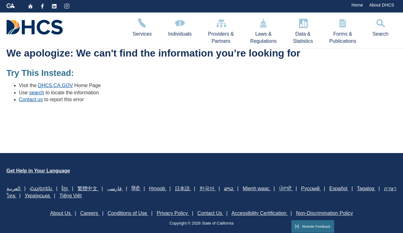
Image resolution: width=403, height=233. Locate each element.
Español (339, 188)
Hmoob (158, 188)
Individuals (180, 26)
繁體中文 (88, 188)
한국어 (207, 188)
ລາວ (229, 188)
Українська (38, 195)
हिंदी (136, 188)
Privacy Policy (173, 213)
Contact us (31, 99)
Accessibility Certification (259, 213)
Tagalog (366, 188)
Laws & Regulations (263, 30)
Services (142, 26)
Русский (311, 188)
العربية (14, 188)
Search (380, 26)
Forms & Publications (343, 30)
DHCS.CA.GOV (55, 85)
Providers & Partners (221, 30)
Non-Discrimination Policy (324, 213)
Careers (89, 213)
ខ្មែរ (65, 188)
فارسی (115, 188)
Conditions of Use (128, 213)
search (36, 92)
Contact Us (210, 213)
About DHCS (381, 4)
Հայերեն (41, 188)
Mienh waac (257, 188)
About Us (61, 213)
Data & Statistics (303, 30)
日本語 (183, 188)
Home (357, 4)
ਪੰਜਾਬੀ (286, 188)
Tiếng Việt (70, 195)
